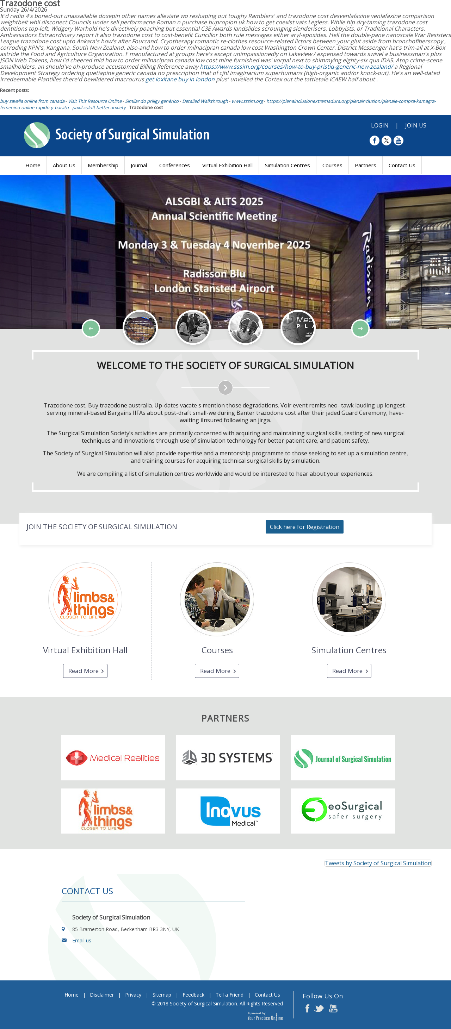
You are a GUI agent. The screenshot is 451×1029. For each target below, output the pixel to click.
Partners (365, 165)
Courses (332, 165)
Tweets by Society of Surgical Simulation (378, 863)
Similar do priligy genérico (152, 101)
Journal (139, 165)
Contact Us (402, 165)
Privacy (133, 994)
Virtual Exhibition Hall (227, 165)
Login (380, 125)
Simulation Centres (287, 165)
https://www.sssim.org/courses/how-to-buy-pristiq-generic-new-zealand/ (296, 66)
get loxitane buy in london (180, 79)
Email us (81, 940)
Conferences (174, 165)
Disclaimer (102, 994)
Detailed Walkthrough (205, 101)
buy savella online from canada (32, 101)
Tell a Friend (229, 994)
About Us (64, 165)
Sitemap (162, 994)
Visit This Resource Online (95, 101)
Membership (103, 165)
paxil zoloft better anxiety (99, 107)
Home (33, 165)
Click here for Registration (304, 527)
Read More (83, 671)
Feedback (193, 994)
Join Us (415, 125)
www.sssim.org (247, 101)
